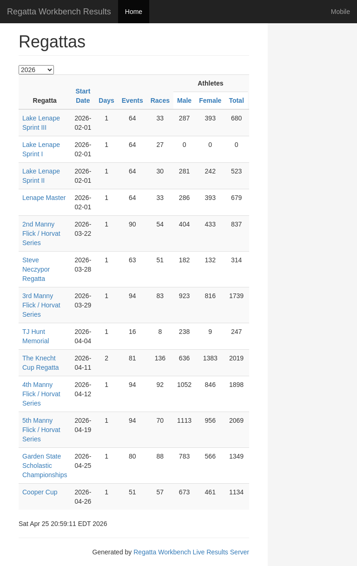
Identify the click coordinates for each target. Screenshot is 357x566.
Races (160, 100)
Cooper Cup (40, 492)
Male (184, 100)
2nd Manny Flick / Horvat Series (41, 233)
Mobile (340, 11)
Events (132, 100)
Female (210, 100)
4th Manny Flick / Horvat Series (41, 394)
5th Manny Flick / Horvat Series (41, 430)
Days (106, 100)
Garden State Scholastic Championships (44, 466)
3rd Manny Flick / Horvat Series (41, 305)
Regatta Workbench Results (59, 11)
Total (236, 100)
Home (133, 11)
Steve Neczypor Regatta (36, 269)
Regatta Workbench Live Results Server (191, 552)
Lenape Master (44, 197)
